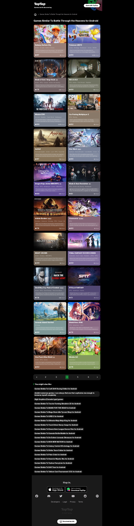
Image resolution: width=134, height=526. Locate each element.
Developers (55, 502)
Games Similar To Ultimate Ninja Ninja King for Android (56, 421)
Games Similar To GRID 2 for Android (49, 416)
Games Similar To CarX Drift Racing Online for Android (56, 389)
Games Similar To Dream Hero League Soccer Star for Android (59, 429)
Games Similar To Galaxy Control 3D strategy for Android (57, 446)
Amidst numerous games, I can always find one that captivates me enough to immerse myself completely (64, 394)
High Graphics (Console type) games (49, 399)
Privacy (72, 502)
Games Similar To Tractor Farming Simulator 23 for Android (57, 404)
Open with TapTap (92, 5)
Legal (65, 502)
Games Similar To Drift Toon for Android (50, 467)
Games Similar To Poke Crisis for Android (50, 455)
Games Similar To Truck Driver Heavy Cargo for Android (56, 425)
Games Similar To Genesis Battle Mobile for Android (55, 433)
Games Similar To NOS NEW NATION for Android (53, 442)
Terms (80, 502)
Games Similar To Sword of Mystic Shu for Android (54, 459)
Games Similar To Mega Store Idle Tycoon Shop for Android (58, 412)
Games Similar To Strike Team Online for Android (53, 450)
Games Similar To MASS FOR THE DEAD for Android (55, 408)
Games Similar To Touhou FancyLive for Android (53, 463)
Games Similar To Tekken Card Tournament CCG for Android (58, 472)
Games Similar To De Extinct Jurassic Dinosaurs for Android (58, 438)
